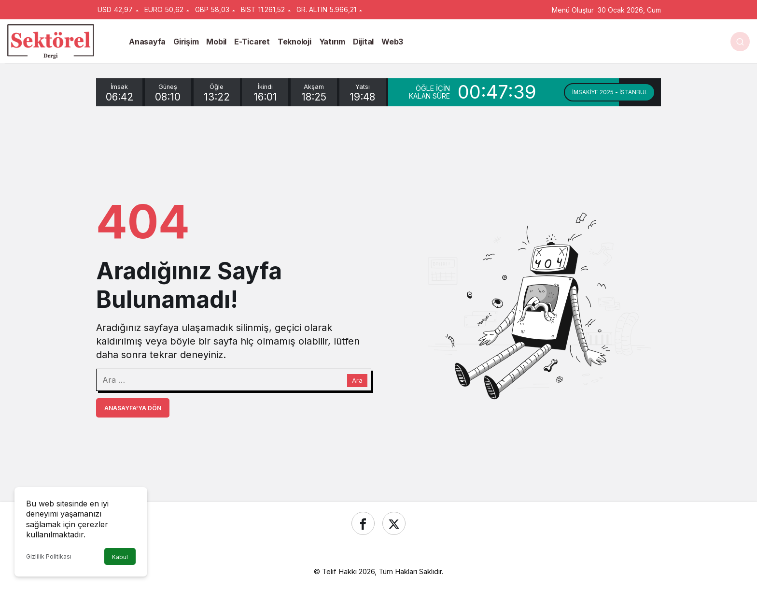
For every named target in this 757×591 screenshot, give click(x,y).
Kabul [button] (120, 557)
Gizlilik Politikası (48, 556)
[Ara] (740, 41)
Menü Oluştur (573, 10)
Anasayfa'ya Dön (132, 408)
